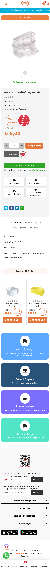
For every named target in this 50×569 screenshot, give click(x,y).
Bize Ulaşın (25, 523)
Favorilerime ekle (23, 154)
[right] (47, 302)
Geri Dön (25, 17)
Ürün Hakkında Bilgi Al (25, 82)
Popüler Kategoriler (25, 500)
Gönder (36, 479)
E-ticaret (20, 553)
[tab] (15, 222)
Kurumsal (25, 508)
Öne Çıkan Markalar (25, 515)
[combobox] (6, 479)
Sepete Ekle (34, 145)
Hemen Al (11, 154)
